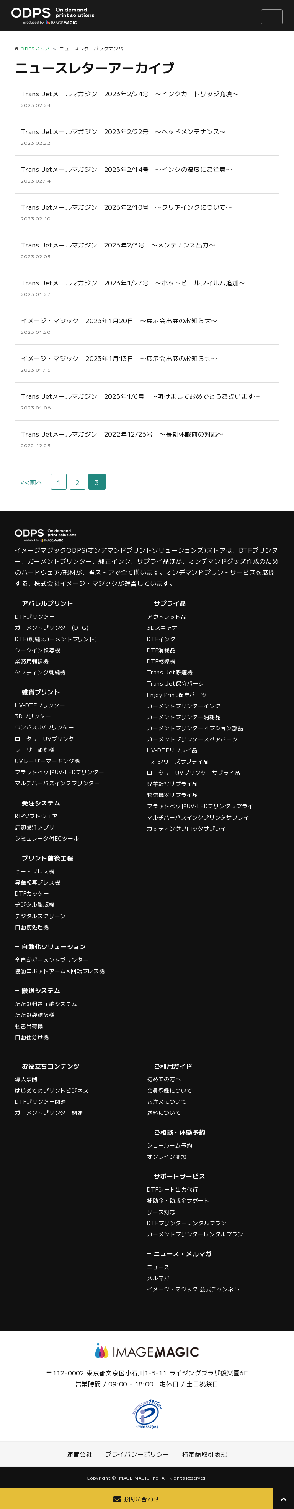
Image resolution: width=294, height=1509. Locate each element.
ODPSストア (35, 48)
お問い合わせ (141, 1499)
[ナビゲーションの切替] (272, 16)
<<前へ (31, 482)
